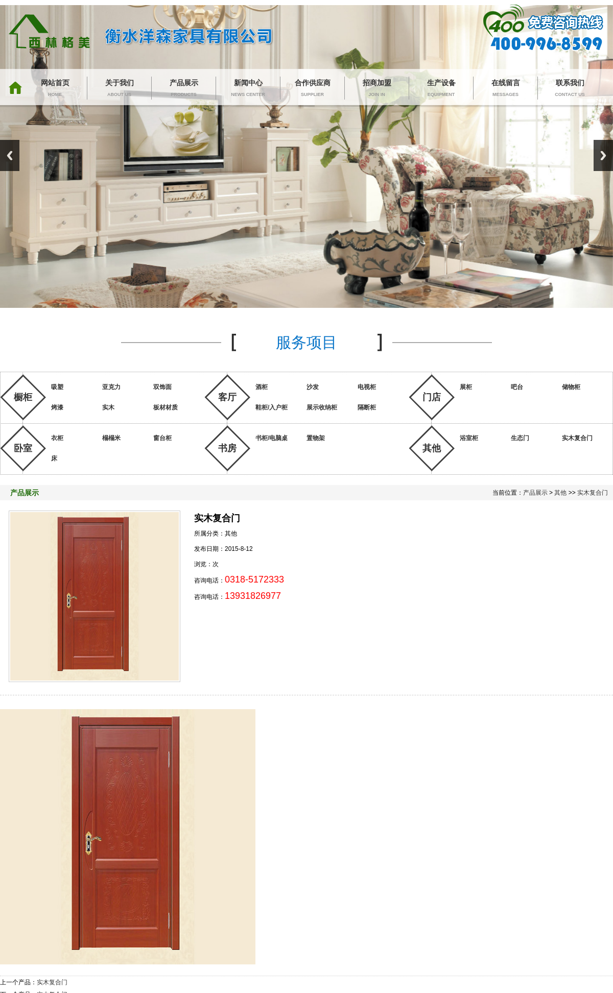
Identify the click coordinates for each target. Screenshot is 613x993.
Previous (9, 155)
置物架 (315, 438)
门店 (431, 397)
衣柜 (57, 438)
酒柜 (261, 387)
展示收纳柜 (321, 407)
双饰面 (162, 387)
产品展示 (184, 89)
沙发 (312, 387)
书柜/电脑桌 (271, 438)
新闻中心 (248, 89)
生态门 (520, 438)
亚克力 (111, 387)
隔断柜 (367, 407)
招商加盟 (377, 89)
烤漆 (57, 407)
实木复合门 (577, 438)
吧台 (517, 387)
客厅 (227, 397)
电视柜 (367, 387)
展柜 (466, 387)
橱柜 (23, 397)
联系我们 (570, 89)
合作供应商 (312, 89)
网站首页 (55, 89)
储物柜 (571, 387)
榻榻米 (111, 438)
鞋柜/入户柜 (271, 407)
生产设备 (441, 89)
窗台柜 (162, 438)
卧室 (23, 448)
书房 (227, 448)
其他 (431, 448)
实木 (108, 407)
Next (603, 155)
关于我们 (119, 89)
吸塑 (57, 387)
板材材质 (165, 407)
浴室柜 (469, 438)
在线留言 (505, 89)
